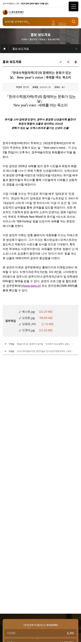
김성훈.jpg (35, 318)
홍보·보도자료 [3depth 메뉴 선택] (20, 49)
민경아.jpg (35, 330)
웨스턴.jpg (35, 311)
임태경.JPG (36, 324)
